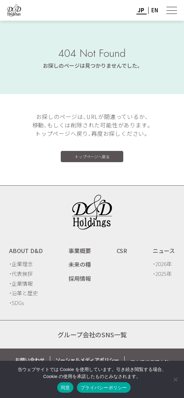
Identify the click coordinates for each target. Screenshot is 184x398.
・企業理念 (21, 263)
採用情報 (79, 278)
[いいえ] (175, 379)
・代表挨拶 (21, 273)
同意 (65, 387)
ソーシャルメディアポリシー (87, 359)
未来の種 (79, 264)
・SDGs (16, 302)
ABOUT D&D (26, 250)
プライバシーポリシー (103, 387)
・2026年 (162, 263)
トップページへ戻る (92, 156)
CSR (122, 250)
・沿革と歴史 (23, 293)
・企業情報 (21, 283)
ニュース (164, 250)
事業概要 (79, 250)
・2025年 (162, 273)
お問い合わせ (30, 359)
